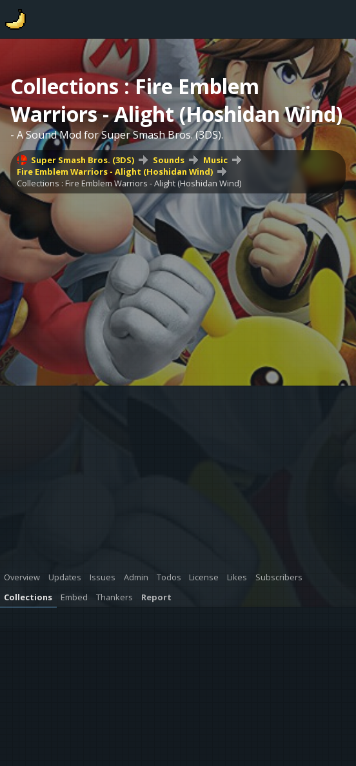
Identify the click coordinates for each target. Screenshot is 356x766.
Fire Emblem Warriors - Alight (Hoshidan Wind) (115, 171)
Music (215, 160)
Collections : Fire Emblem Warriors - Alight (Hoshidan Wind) (129, 183)
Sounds (168, 160)
